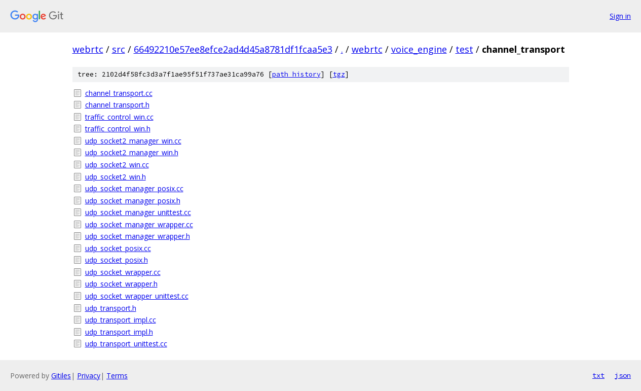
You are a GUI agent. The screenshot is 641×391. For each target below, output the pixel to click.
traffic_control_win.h (117, 128)
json (623, 375)
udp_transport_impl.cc (120, 320)
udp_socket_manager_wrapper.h (137, 236)
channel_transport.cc (119, 93)
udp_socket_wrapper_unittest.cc (136, 296)
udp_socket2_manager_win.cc (133, 141)
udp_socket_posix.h (116, 260)
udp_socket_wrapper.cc (123, 272)
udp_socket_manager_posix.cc (134, 188)
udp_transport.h (110, 308)
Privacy (88, 375)
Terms (117, 375)
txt (598, 375)
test (464, 49)
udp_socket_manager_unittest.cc (138, 212)
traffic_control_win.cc (119, 117)
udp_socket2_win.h (115, 177)
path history (296, 74)
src (118, 49)
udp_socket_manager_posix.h (132, 200)
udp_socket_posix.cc (118, 248)
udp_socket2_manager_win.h (131, 152)
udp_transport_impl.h (119, 332)
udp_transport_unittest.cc (126, 343)
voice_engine (419, 49)
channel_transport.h (117, 105)
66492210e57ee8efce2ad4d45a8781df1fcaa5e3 (233, 49)
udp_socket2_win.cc (117, 164)
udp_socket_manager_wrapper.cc (139, 224)
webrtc (87, 49)
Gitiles (61, 375)
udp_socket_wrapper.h (121, 284)
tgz (339, 74)
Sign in (620, 16)
